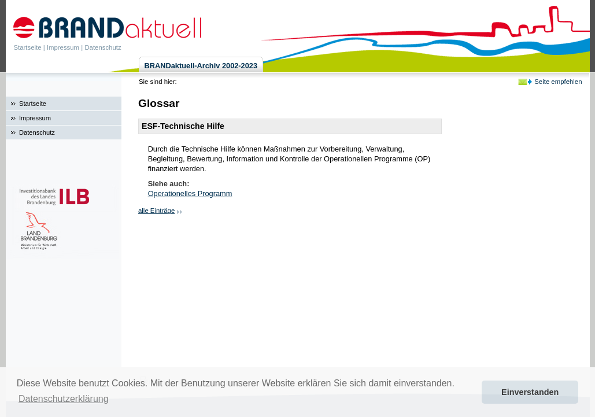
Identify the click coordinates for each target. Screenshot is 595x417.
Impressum (63, 47)
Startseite (28, 47)
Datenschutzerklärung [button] (64, 399)
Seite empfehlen (558, 81)
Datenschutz (102, 47)
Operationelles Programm (190, 193)
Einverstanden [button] (530, 392)
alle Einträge (156, 210)
